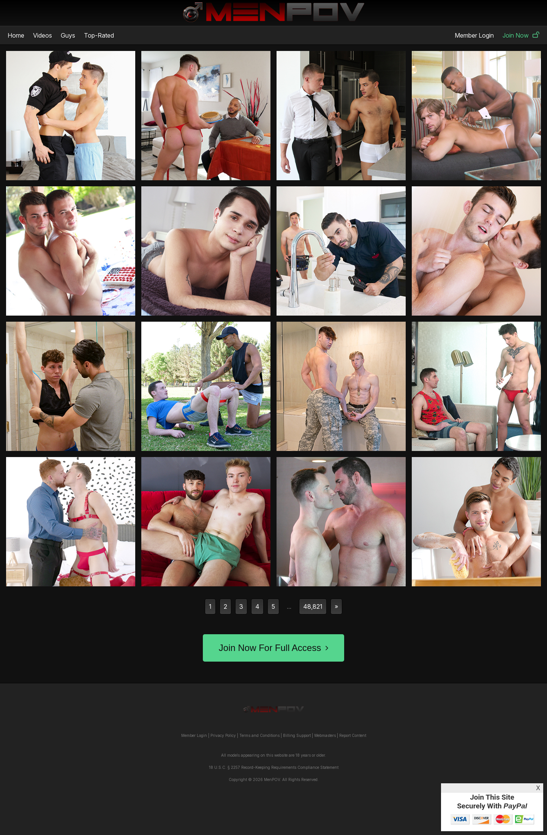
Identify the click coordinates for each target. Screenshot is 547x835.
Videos (42, 35)
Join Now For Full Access (273, 648)
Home (16, 35)
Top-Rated (99, 35)
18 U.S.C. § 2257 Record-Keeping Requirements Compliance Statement (273, 767)
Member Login (474, 35)
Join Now (521, 35)
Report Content (352, 735)
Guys (68, 35)
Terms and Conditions (259, 735)
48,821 (313, 606)
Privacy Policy (223, 735)
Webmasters (325, 735)
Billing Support (297, 735)
